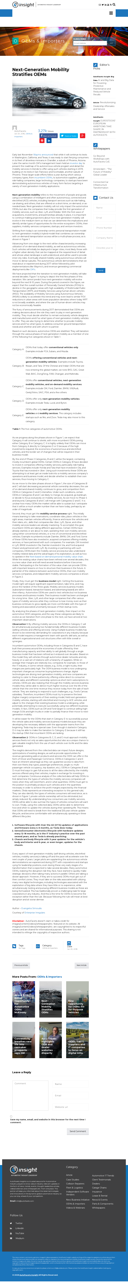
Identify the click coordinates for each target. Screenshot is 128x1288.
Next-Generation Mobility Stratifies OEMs (40, 72)
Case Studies (72, 1180)
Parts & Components (102, 1204)
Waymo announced (43, 154)
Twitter (16, 1223)
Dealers (96, 1184)
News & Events (99, 1200)
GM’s (32, 269)
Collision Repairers (75, 1184)
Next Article (80, 965)
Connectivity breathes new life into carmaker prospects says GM (23, 1046)
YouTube (17, 1233)
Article (96, 103)
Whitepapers (98, 1208)
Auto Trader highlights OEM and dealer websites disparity (48, 1046)
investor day (76, 163)
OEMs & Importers (43, 41)
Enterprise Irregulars (35, 912)
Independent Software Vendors (77, 1193)
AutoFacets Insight (101, 77)
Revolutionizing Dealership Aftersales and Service (104, 105)
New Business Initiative (78, 1200)
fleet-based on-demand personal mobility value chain (56, 556)
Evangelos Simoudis (31, 908)
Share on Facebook (49, 136)
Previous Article (23, 965)
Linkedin (17, 1228)
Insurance (97, 1192)
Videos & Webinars (75, 1208)
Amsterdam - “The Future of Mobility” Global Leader (102, 172)
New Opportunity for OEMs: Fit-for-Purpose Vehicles (76, 1007)
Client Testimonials (101, 1180)
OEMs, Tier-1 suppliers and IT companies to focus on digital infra (76, 1048)
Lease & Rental (99, 1196)
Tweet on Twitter (70, 136)
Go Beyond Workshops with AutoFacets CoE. (101, 159)
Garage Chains (99, 1188)
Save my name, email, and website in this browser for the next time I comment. (47, 1121)
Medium (17, 1238)
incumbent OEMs (43, 177)
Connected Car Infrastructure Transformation (100, 185)
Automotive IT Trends (103, 1176)
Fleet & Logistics (74, 1188)
